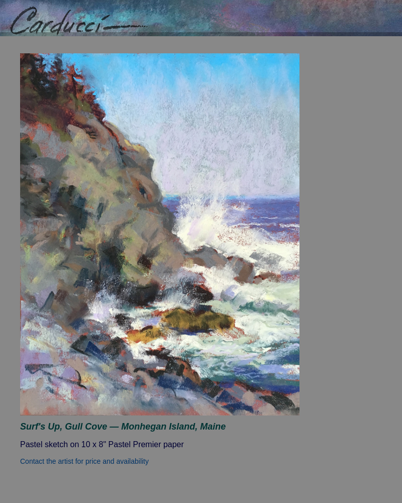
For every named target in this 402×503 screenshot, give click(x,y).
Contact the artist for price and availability (84, 461)
